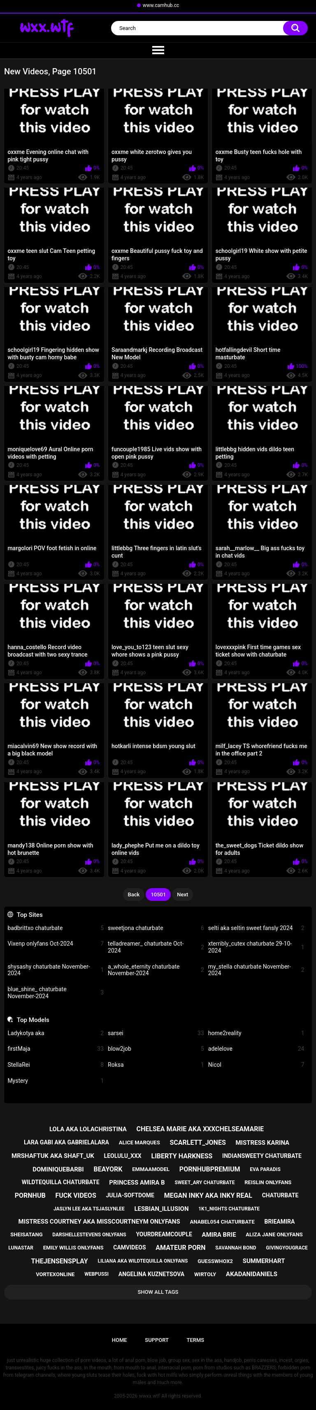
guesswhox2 (215, 1261)
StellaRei (55, 1064)
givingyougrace (287, 1248)
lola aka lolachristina (88, 1129)
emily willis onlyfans (73, 1248)
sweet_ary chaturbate (204, 1182)
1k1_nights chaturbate (229, 1209)
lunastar (20, 1248)
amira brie (219, 1234)
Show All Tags (158, 1292)
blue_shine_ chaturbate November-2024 (55, 992)
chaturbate (280, 1195)
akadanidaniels (251, 1274)
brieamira (279, 1221)
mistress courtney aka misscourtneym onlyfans (99, 1221)
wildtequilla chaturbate (61, 1182)
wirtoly (205, 1274)
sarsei (156, 1033)
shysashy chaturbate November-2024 (55, 970)
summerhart (264, 1261)
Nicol (256, 1064)
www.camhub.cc (161, 5)
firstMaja (55, 1048)
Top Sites (30, 915)
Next (182, 894)
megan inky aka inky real (208, 1195)
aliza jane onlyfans (274, 1234)
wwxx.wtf (149, 1396)
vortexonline (55, 1274)
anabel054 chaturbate (222, 1222)
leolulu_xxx (123, 1156)
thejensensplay (59, 1261)
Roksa (156, 1064)
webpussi (96, 1274)
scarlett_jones (197, 1142)
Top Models (33, 1020)
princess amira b (137, 1182)
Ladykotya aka (55, 1033)
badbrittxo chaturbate (55, 928)
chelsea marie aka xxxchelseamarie (200, 1129)
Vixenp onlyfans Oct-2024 (55, 943)
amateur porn (180, 1248)
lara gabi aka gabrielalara (66, 1142)
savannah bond (235, 1248)
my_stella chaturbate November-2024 (256, 970)
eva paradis (265, 1169)
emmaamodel (151, 1169)
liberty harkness (181, 1156)
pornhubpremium (209, 1169)
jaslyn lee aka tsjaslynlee (89, 1209)
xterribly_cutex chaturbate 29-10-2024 (256, 947)
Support (157, 1340)
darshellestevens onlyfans (89, 1235)
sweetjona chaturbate (156, 928)
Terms (195, 1340)
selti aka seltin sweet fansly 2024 (256, 928)
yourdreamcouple (164, 1234)
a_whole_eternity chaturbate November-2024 (156, 970)
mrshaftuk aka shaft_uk (53, 1156)
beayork (107, 1169)
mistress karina (262, 1142)
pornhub (30, 1195)
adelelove (256, 1048)
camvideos (129, 1247)
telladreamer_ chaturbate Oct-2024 (156, 947)
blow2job (156, 1048)
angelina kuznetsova (151, 1274)
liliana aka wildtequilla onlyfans (143, 1261)
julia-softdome (130, 1195)
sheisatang (26, 1234)
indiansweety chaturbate (262, 1156)
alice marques (139, 1142)
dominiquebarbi (58, 1169)
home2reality (256, 1033)
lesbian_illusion (161, 1209)
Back (134, 894)
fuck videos (75, 1195)
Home (119, 1340)
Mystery (55, 1080)
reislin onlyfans (267, 1182)
